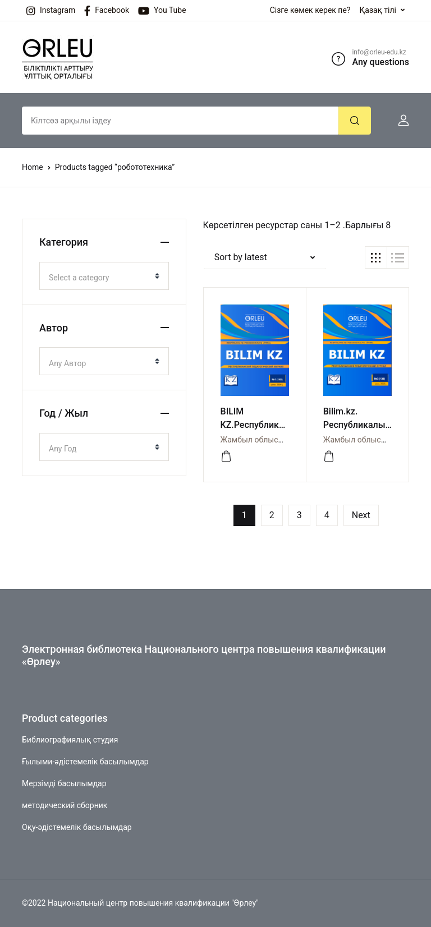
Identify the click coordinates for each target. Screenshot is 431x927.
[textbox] (99, 277)
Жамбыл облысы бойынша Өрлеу (283, 439)
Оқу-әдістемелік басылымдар (77, 827)
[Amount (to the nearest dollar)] (180, 121)
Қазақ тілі (377, 10)
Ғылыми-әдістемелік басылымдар (85, 761)
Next (361, 515)
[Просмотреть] (226, 456)
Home (32, 167)
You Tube (162, 11)
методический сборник (64, 805)
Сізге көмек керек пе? (310, 10)
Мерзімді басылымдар (64, 783)
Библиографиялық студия (70, 739)
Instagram (50, 11)
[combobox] (104, 276)
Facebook (106, 11)
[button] (399, 120)
